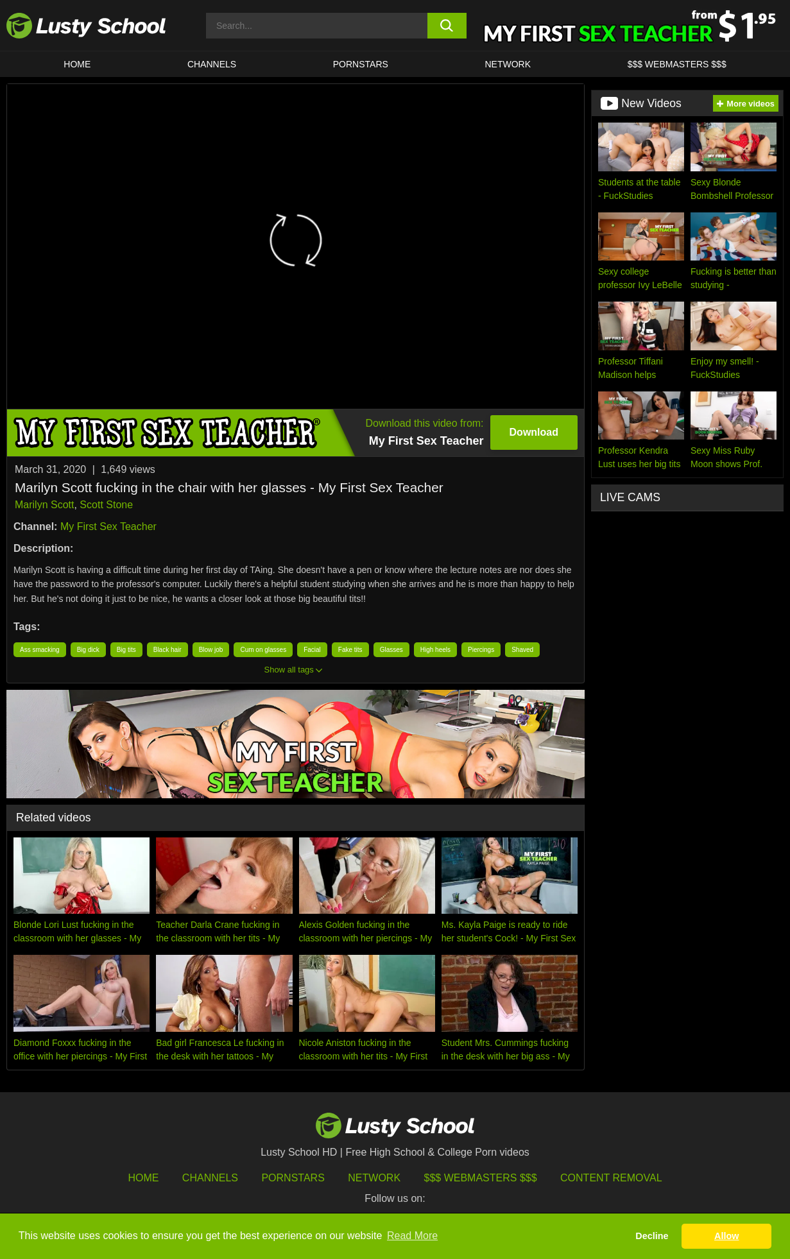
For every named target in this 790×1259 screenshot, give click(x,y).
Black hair (167, 649)
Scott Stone (106, 504)
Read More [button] (412, 1235)
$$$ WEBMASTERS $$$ (677, 64)
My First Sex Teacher (108, 526)
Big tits (126, 649)
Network (508, 64)
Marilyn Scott (44, 504)
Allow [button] (726, 1236)
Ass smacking (40, 649)
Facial (312, 649)
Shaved (522, 649)
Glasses (391, 649)
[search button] (447, 26)
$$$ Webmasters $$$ (480, 1177)
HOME (77, 64)
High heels (435, 649)
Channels (211, 64)
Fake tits (350, 649)
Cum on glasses (263, 649)
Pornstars (360, 64)
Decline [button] (651, 1236)
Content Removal (611, 1177)
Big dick (88, 649)
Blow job (211, 649)
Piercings (481, 649)
